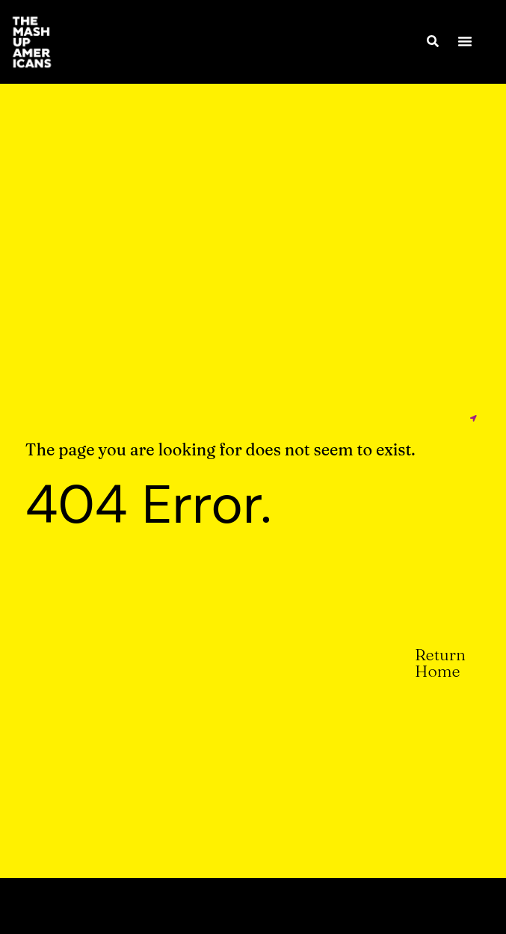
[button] (465, 41)
